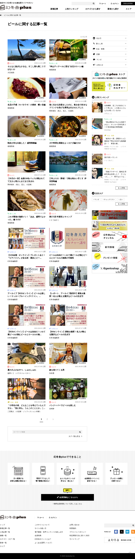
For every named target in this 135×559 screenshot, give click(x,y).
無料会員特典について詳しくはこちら (68, 504)
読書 (98, 54)
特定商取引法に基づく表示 (79, 535)
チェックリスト (109, 199)
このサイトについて (42, 525)
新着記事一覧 (5, 528)
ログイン (115, 3)
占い (121, 199)
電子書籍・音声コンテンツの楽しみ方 (49, 532)
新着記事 (54, 9)
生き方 (98, 38)
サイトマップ (74, 539)
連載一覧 (3, 535)
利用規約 (73, 528)
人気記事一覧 (5, 532)
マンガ (99, 59)
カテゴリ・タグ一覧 (7, 539)
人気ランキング (71, 9)
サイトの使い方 (40, 528)
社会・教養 (100, 49)
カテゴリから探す (92, 9)
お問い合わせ (74, 525)
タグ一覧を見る (74, 436)
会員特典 (38, 535)
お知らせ (100, 65)
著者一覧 (3, 543)
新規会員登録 (128, 3)
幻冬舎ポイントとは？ (43, 539)
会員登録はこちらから (67, 497)
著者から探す (113, 9)
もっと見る (121, 188)
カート (102, 3)
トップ (2, 525)
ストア (128, 9)
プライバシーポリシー (78, 532)
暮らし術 (99, 44)
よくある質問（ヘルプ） (44, 543)
